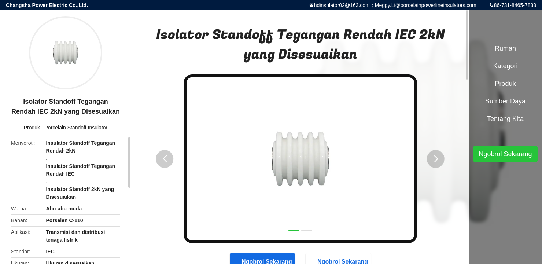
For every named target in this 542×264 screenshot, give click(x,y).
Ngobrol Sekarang (505, 154)
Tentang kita (505, 118)
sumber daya (505, 101)
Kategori (505, 66)
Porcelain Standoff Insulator (76, 128)
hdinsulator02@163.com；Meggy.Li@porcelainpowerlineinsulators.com (395, 5)
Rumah (505, 48)
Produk (32, 128)
